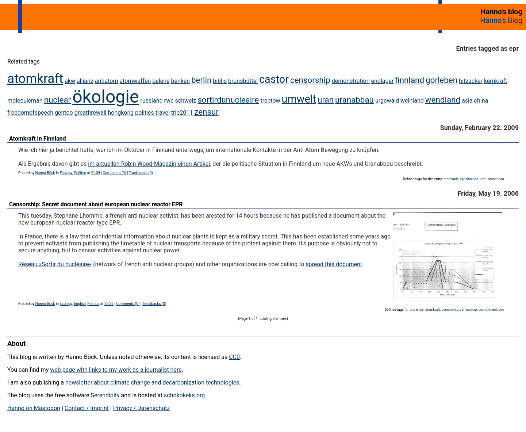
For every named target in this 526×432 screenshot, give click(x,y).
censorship (310, 80)
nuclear (57, 99)
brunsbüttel (243, 80)
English (80, 304)
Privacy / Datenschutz (141, 408)
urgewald (387, 100)
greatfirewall (90, 112)
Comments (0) (114, 173)
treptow (270, 100)
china (481, 100)
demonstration (351, 80)
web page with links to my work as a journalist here (116, 369)
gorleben (441, 80)
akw (70, 80)
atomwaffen (135, 80)
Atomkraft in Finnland (37, 138)
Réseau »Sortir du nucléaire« (55, 264)
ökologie (105, 96)
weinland (412, 100)
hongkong (121, 112)
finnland (409, 80)
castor (274, 79)
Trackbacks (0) (141, 173)
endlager (382, 80)
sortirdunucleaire (228, 99)
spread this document (334, 264)
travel (163, 112)
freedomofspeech (30, 112)
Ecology (66, 173)
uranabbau (354, 99)
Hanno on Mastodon (33, 408)
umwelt (299, 99)
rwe (168, 100)
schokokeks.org (184, 395)
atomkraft (35, 78)
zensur (206, 111)
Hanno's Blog (501, 20)
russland (151, 100)
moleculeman (25, 100)
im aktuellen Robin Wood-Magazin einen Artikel (149, 163)
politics (144, 112)
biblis (220, 80)
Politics (80, 173)
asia (467, 100)
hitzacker (471, 80)
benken (180, 80)
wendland (442, 99)
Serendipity (105, 395)
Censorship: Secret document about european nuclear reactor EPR (96, 204)
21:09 (95, 173)
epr (462, 179)
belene (160, 80)
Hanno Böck (45, 173)
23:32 (109, 304)
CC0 (234, 356)
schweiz (185, 100)
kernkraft (495, 80)
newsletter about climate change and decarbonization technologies (152, 382)
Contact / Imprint (87, 408)
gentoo (64, 112)
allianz (85, 80)
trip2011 (182, 112)
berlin (201, 80)
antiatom (106, 80)
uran (326, 99)
